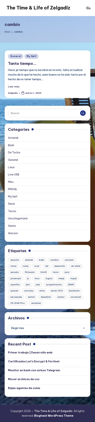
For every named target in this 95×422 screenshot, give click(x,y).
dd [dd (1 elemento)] (46, 266)
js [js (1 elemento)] (28, 278)
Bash (11, 145)
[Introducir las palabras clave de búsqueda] (47, 113)
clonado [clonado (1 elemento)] (69, 260)
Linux (11, 167)
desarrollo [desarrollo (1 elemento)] (59, 266)
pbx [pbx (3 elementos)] (28, 284)
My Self (31, 56)
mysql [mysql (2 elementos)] (73, 278)
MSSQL (13, 189)
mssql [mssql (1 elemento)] (61, 278)
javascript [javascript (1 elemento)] (15, 278)
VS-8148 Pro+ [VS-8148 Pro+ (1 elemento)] (17, 303)
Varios (12, 225)
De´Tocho (14, 152)
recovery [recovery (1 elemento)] (28, 290)
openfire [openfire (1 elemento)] (15, 284)
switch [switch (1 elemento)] (31, 297)
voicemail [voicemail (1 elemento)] (75, 297)
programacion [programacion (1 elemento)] (54, 284)
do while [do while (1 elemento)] (75, 266)
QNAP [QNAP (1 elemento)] (71, 284)
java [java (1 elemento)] (67, 272)
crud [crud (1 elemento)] (36, 266)
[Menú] (88, 8)
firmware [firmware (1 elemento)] (29, 272)
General (15, 56)
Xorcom (13, 233)
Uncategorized (17, 218)
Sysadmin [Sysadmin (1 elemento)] (46, 297)
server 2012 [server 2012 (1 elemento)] (57, 290)
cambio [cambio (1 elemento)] (54, 260)
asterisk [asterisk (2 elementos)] (29, 260)
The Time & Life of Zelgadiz (38, 8)
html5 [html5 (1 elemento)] (43, 272)
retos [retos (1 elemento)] (42, 290)
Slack (11, 203)
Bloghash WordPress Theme (53, 415)
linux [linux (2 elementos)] (37, 278)
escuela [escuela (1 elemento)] (14, 272)
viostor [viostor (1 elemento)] (60, 297)
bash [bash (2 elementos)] (41, 260)
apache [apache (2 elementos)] (14, 260)
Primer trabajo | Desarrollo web (30, 352)
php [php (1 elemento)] (38, 284)
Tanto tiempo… (22, 63)
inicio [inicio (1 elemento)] (56, 272)
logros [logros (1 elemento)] (49, 278)
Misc (11, 182)
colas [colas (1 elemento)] (25, 266)
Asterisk (13, 137)
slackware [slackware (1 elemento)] (74, 290)
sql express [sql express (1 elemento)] (16, 297)
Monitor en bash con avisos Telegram (34, 370)
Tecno (12, 211)
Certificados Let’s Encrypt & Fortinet (34, 361)
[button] (83, 113)
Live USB (13, 174)
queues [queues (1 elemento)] (14, 290)
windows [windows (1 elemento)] (36, 303)
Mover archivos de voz (23, 379)
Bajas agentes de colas (24, 388)
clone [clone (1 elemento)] (13, 266)
